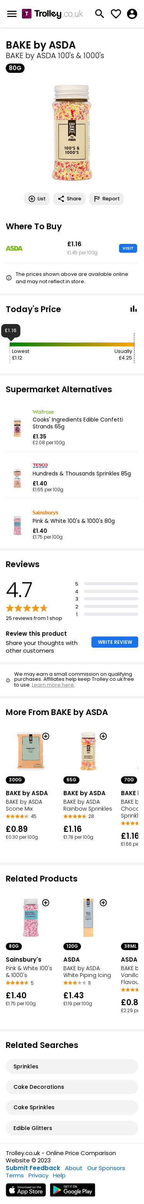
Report (106, 199)
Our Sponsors (106, 1168)
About (74, 1168)
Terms (15, 1175)
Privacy (38, 1175)
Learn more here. (53, 684)
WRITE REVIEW (115, 642)
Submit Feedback (33, 1168)
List (37, 199)
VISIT (128, 248)
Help (59, 1175)
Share (69, 199)
